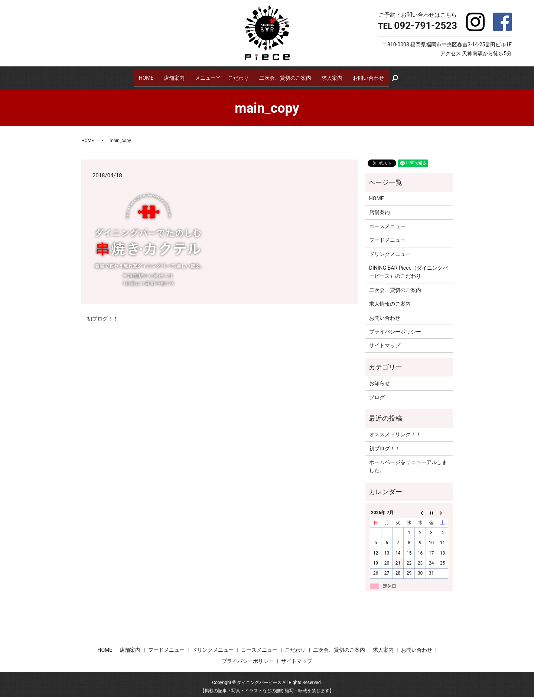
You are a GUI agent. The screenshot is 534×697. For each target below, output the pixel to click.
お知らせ (379, 378)
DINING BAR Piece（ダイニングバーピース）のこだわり (408, 267)
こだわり (240, 75)
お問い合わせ (370, 75)
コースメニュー (387, 221)
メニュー (203, 75)
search (399, 76)
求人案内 (333, 75)
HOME (144, 75)
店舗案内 (172, 75)
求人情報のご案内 (390, 299)
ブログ (377, 392)
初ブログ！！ (102, 314)
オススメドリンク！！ (395, 430)
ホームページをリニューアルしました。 (408, 461)
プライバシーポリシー (395, 327)
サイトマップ (384, 341)
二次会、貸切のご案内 (287, 75)
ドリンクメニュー (390, 249)
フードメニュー (387, 235)
